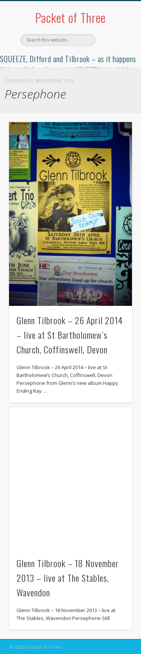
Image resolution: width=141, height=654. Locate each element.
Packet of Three (70, 17)
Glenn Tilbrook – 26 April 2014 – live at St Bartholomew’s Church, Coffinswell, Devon (70, 334)
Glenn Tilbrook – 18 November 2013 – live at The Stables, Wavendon (68, 577)
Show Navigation (113, 67)
